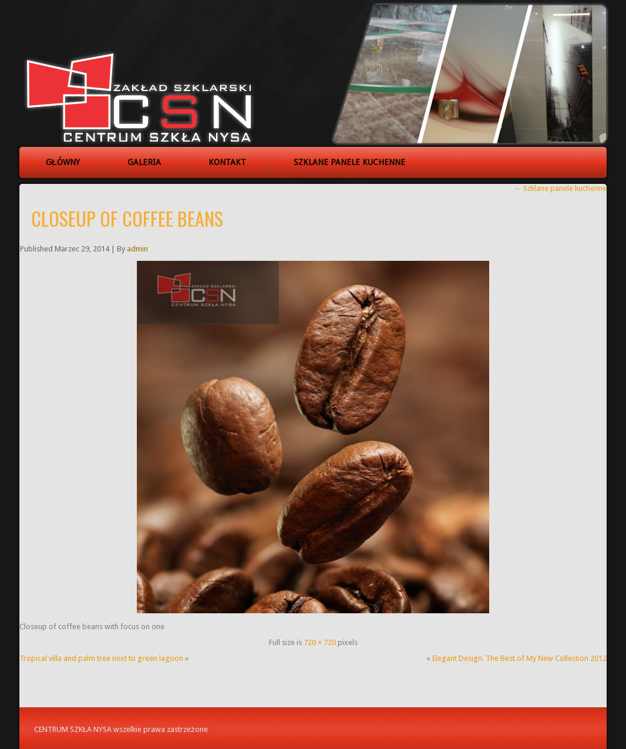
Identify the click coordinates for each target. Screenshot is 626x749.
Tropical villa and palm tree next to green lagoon (101, 658)
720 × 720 (320, 642)
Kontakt (227, 162)
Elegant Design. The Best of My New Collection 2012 (519, 658)
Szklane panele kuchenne (349, 162)
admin (137, 248)
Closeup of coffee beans (127, 218)
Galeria (144, 162)
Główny (63, 162)
